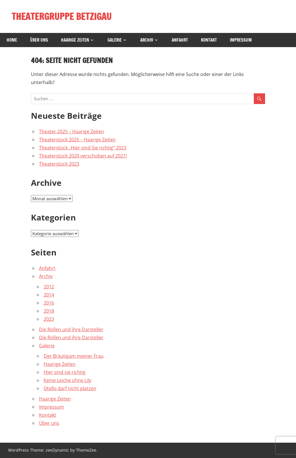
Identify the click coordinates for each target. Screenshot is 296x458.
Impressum (241, 40)
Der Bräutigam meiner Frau (73, 356)
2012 (49, 286)
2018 (49, 311)
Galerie (115, 40)
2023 (49, 319)
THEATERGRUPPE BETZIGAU (62, 16)
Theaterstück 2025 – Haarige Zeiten (77, 139)
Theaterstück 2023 (59, 164)
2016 (49, 303)
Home (12, 40)
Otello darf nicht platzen (70, 388)
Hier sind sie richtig (65, 372)
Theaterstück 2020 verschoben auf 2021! (83, 156)
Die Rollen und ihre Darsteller (71, 329)
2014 (49, 295)
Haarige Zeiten (75, 40)
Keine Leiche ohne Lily (67, 380)
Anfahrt (180, 40)
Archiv (146, 40)
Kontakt (209, 40)
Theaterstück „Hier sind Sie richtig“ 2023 (82, 147)
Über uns (39, 40)
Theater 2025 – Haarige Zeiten (71, 131)
